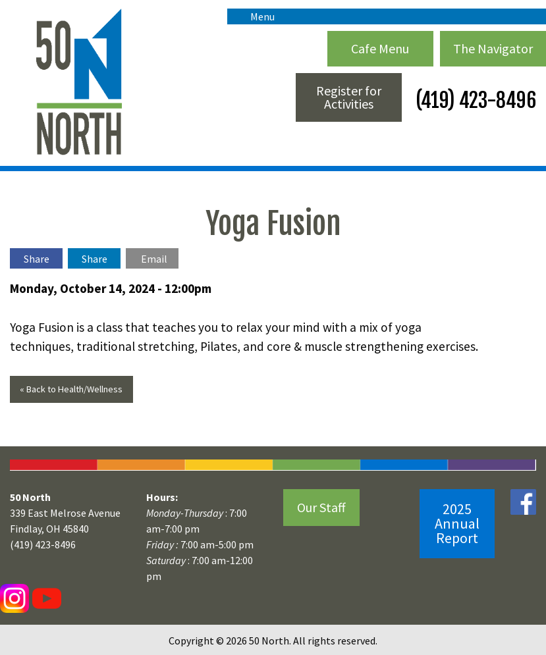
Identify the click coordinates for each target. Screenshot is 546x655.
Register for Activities (348, 97)
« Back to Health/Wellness (71, 389)
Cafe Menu (380, 48)
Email (154, 258)
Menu (256, 16)
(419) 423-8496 (474, 100)
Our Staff (321, 507)
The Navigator (493, 48)
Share (36, 258)
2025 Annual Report (457, 523)
